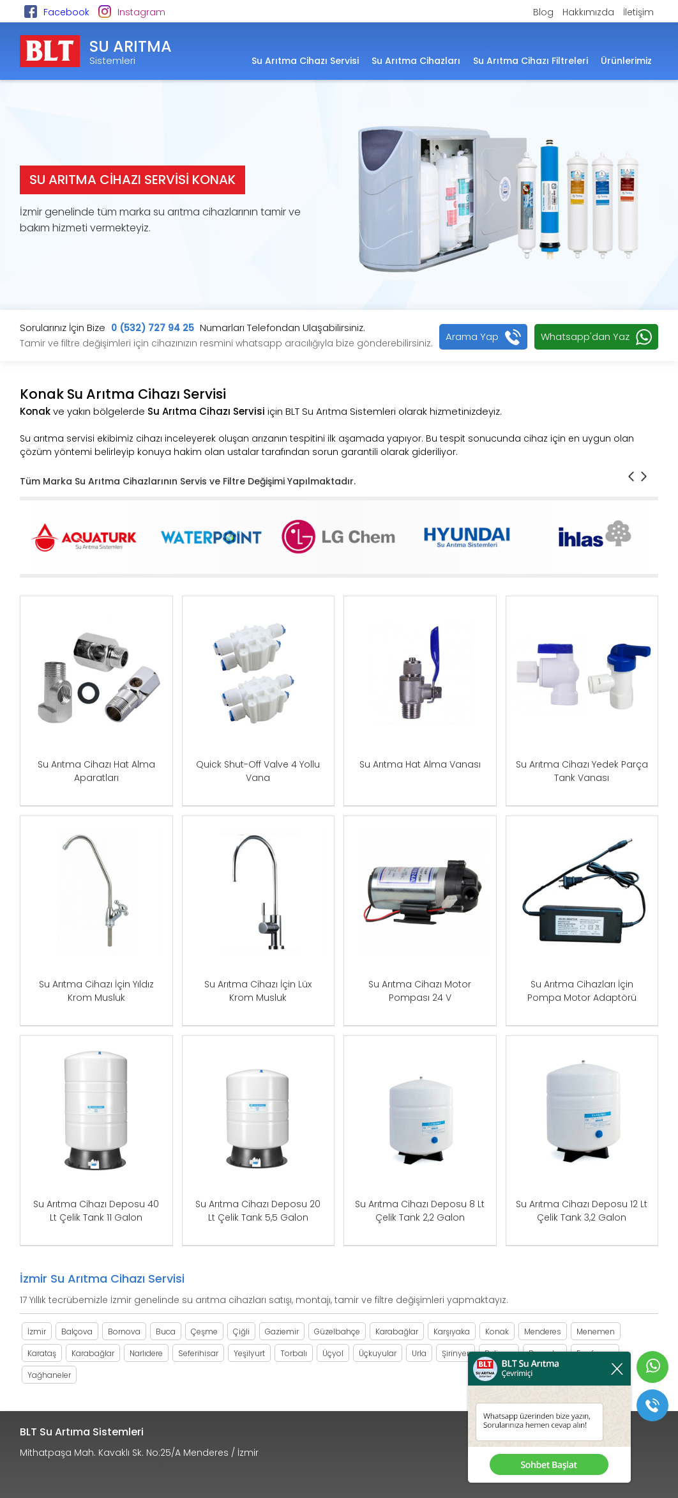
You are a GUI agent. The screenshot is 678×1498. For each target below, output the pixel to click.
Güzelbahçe (337, 1331)
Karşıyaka (451, 1331)
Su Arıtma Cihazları (416, 60)
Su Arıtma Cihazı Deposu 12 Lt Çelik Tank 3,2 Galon (581, 1211)
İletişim (638, 12)
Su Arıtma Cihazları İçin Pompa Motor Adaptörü (582, 991)
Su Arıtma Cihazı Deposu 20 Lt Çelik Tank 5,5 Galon (257, 1211)
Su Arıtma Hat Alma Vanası (420, 764)
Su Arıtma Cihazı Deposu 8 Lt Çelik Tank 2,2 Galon (420, 1211)
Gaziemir (282, 1331)
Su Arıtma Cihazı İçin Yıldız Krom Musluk (96, 991)
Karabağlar (396, 1331)
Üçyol (332, 1353)
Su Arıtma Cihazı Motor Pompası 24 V (419, 991)
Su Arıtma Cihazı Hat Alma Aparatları (96, 771)
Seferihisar (198, 1353)
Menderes (542, 1331)
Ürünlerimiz (626, 60)
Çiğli (241, 1331)
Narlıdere (146, 1353)
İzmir (36, 1331)
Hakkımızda (588, 12)
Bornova (124, 1331)
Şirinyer (455, 1353)
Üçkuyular (377, 1353)
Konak (497, 1331)
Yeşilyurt (249, 1353)
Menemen (595, 1331)
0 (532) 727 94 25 (152, 327)
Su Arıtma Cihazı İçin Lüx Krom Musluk (258, 991)
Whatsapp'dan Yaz (585, 336)
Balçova (77, 1331)
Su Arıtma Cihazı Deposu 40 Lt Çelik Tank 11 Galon (96, 1211)
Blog (543, 12)
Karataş (41, 1353)
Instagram (141, 12)
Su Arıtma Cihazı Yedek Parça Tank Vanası (582, 771)
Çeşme (204, 1331)
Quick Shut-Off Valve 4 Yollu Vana (258, 771)
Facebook (66, 12)
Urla (419, 1353)
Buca (166, 1331)
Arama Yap (472, 336)
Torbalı (293, 1353)
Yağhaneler (49, 1375)
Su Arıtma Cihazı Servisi (305, 60)
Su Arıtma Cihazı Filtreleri (530, 60)
